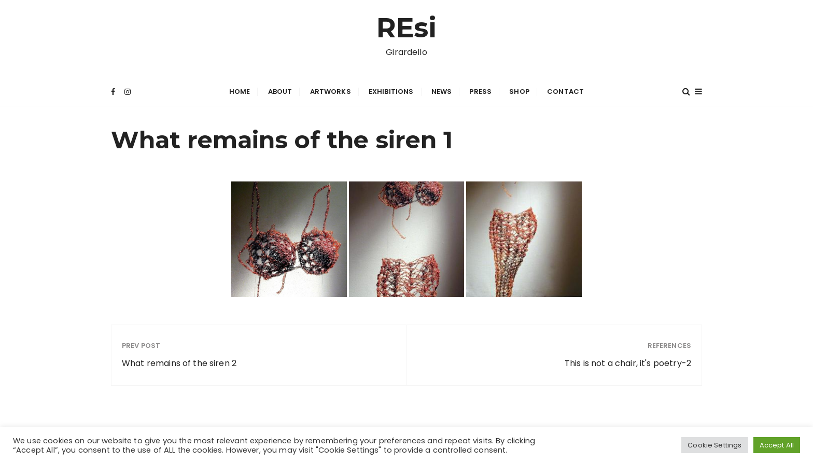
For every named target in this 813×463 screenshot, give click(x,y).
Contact (565, 91)
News (441, 91)
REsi (406, 27)
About (280, 91)
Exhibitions (391, 91)
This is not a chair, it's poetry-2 (628, 363)
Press (480, 91)
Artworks (330, 91)
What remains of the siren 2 (179, 363)
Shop (519, 91)
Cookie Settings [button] (714, 445)
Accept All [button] (777, 445)
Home (239, 91)
